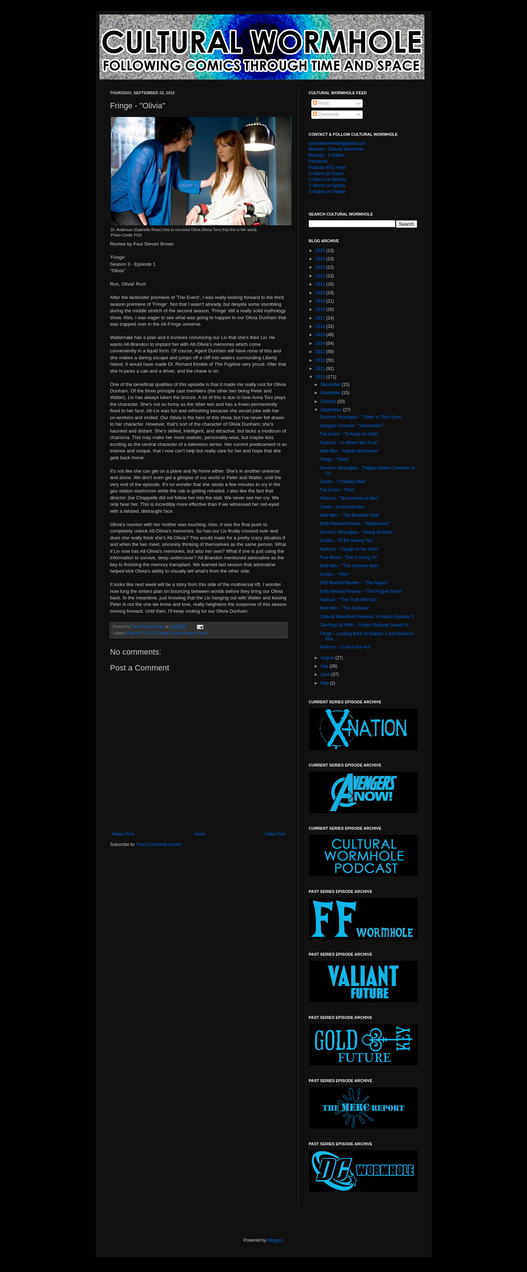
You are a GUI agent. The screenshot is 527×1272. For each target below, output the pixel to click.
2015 (320, 334)
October (328, 401)
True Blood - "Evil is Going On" (348, 557)
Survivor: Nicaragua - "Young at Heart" (356, 532)
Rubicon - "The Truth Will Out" (348, 599)
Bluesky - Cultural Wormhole (336, 149)
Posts (321, 103)
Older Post (275, 834)
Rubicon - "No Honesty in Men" (349, 498)
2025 (320, 250)
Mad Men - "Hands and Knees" (349, 450)
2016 (320, 326)
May (325, 683)
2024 (320, 258)
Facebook (318, 161)
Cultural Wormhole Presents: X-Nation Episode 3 (366, 616)
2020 (320, 292)
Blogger (275, 1240)
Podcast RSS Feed (327, 167)
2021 (320, 284)
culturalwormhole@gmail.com (337, 143)
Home (199, 834)
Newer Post (123, 834)
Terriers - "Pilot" (334, 574)
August (327, 657)
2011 (320, 368)
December (331, 384)
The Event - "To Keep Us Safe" (349, 434)
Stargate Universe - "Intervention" (351, 425)
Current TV (135, 633)
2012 (320, 360)
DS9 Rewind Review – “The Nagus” (353, 582)
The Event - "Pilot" (336, 489)
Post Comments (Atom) (159, 844)
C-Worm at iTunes (326, 173)
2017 (320, 318)
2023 (320, 267)
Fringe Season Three (189, 633)
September (331, 409)
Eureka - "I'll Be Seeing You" (346, 540)
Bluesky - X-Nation (327, 155)
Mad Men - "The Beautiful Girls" (349, 515)
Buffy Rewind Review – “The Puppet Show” (360, 591)
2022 (320, 275)
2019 (320, 301)
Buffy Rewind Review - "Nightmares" (354, 523)
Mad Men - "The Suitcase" (344, 608)
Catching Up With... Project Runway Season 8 (363, 625)
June (325, 674)
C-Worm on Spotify (327, 185)
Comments (326, 114)
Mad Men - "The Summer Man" (349, 565)
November (331, 392)
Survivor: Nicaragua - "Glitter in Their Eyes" (360, 417)
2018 (320, 309)
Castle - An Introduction (341, 506)
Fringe (163, 633)
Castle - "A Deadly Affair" (343, 481)
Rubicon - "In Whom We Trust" (348, 442)
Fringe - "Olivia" (334, 459)
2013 (320, 351)
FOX (151, 633)
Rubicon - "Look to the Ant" (345, 647)
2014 (320, 343)
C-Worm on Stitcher (328, 179)
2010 (320, 376)
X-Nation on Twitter (327, 191)
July (324, 666)
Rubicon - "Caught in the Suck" (349, 549)
